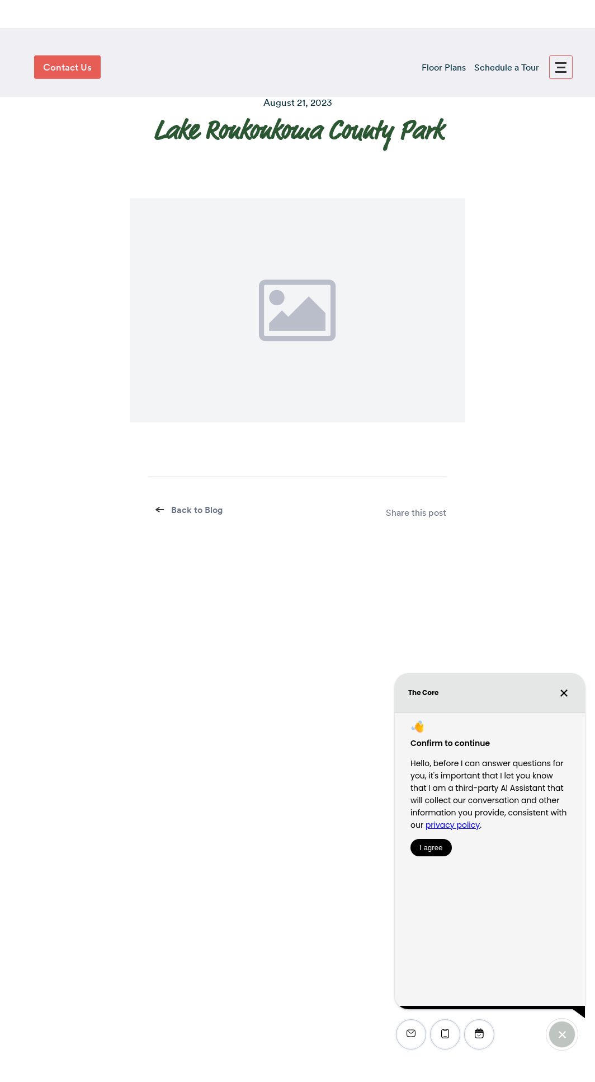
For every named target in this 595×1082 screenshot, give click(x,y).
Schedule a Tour (506, 67)
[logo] (297, 67)
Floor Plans (444, 67)
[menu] (561, 67)
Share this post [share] (416, 512)
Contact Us (67, 67)
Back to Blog (190, 510)
